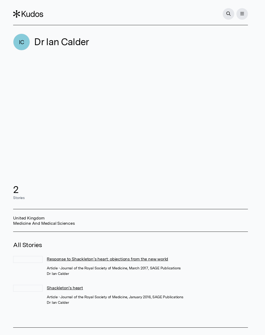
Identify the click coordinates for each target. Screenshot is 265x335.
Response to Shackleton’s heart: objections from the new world (107, 259)
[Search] (228, 14)
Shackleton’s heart (65, 287)
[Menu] (242, 14)
